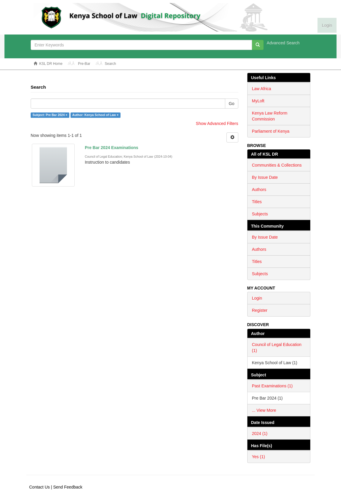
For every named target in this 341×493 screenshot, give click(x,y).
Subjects (260, 214)
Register (260, 310)
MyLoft (258, 100)
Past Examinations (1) (272, 386)
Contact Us (39, 487)
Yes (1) (258, 456)
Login (257, 298)
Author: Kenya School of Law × (95, 115)
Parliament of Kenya (271, 131)
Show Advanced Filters (217, 123)
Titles (257, 201)
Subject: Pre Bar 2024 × (49, 115)
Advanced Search (283, 42)
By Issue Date (265, 177)
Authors (259, 189)
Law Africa (261, 88)
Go (231, 103)
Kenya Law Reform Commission (269, 116)
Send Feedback (67, 487)
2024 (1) (260, 433)
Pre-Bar (84, 64)
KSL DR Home (50, 64)
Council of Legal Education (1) (277, 347)
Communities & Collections (277, 165)
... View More (264, 410)
